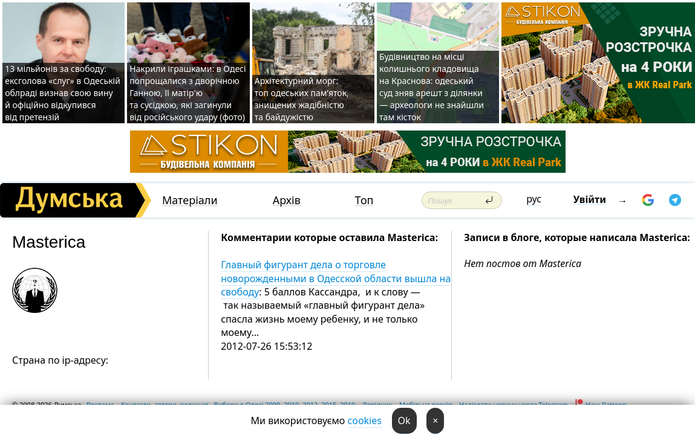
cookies (365, 420)
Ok (404, 420)
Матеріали (190, 200)
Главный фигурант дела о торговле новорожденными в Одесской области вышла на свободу (336, 278)
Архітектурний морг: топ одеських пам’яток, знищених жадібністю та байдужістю (302, 99)
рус (533, 198)
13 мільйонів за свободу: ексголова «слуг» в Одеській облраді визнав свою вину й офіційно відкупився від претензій (62, 93)
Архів (287, 200)
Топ (364, 200)
